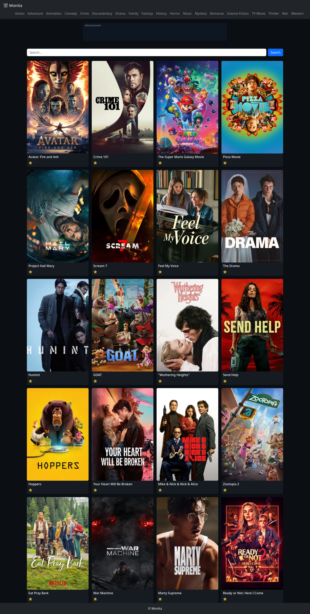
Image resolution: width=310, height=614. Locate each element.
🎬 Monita (12, 5)
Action (19, 13)
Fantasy (147, 13)
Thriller (273, 13)
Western (297, 13)
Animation (54, 13)
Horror (175, 13)
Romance (217, 13)
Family (133, 13)
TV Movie (258, 13)
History (161, 13)
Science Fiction (238, 13)
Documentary (102, 13)
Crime (84, 13)
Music (187, 13)
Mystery (201, 13)
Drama (120, 13)
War (285, 13)
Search (275, 52)
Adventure (35, 13)
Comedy (71, 13)
